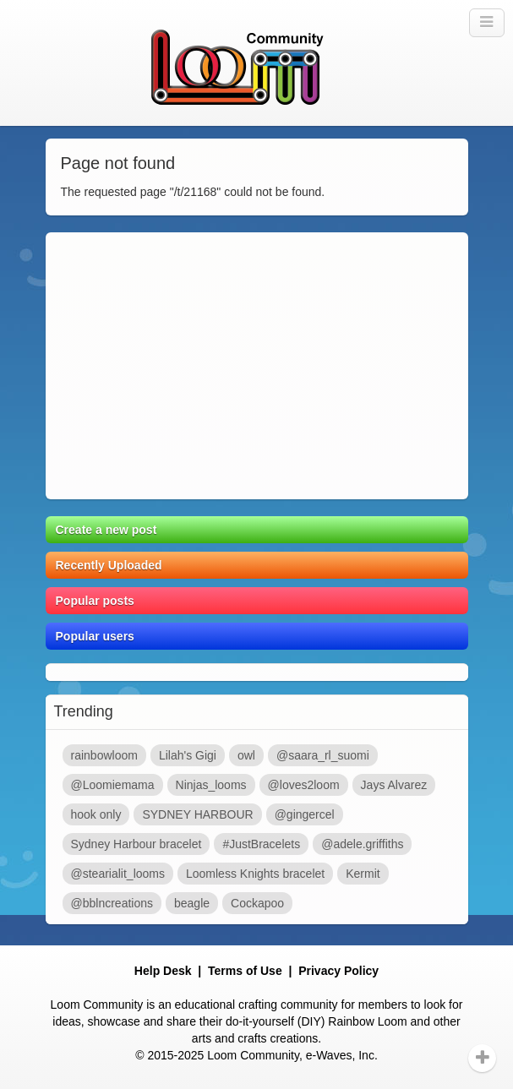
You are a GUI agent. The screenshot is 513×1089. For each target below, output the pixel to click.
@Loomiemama (113, 785)
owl (246, 755)
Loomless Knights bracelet (255, 873)
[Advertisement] (257, 366)
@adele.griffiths (362, 844)
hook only (96, 814)
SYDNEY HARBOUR (197, 814)
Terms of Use (245, 970)
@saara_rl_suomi (322, 755)
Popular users (95, 636)
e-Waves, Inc (340, 1055)
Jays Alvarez (394, 785)
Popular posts (95, 600)
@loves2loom (304, 785)
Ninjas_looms (211, 785)
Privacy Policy (338, 970)
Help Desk (163, 970)
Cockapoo (257, 903)
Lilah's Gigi (187, 755)
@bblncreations (112, 903)
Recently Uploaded (109, 565)
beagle (192, 903)
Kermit (362, 873)
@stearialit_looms (118, 873)
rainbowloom (104, 755)
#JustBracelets (261, 844)
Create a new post (106, 529)
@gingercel (305, 814)
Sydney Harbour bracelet (136, 844)
